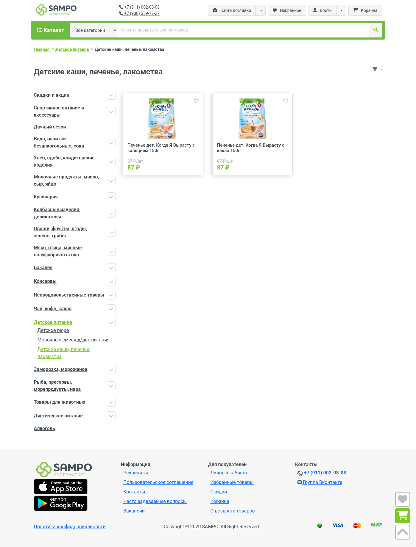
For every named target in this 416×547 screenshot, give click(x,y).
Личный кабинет (229, 473)
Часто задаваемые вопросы (155, 501)
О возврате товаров (233, 511)
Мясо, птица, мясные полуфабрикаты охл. (58, 251)
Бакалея (43, 267)
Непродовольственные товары (69, 295)
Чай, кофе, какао (53, 308)
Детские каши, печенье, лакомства (64, 353)
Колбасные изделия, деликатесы (57, 213)
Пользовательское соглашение (158, 482)
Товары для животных (59, 402)
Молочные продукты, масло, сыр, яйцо (66, 180)
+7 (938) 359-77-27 (139, 13)
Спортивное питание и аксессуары (59, 111)
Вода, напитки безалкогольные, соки (59, 142)
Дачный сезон (50, 127)
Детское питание (53, 322)
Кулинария (46, 197)
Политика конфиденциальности (70, 526)
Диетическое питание (58, 416)
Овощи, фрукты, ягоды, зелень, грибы (60, 232)
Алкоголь (44, 428)
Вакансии (134, 511)
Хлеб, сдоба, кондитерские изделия (64, 161)
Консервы (45, 281)
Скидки (219, 492)
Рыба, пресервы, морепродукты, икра (57, 385)
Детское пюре (53, 330)
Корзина (220, 501)
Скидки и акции (51, 95)
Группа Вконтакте (319, 482)
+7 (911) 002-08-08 (139, 7)
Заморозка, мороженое (60, 369)
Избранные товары (232, 482)
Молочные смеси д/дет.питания (74, 340)
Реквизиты (135, 473)
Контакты (134, 492)
